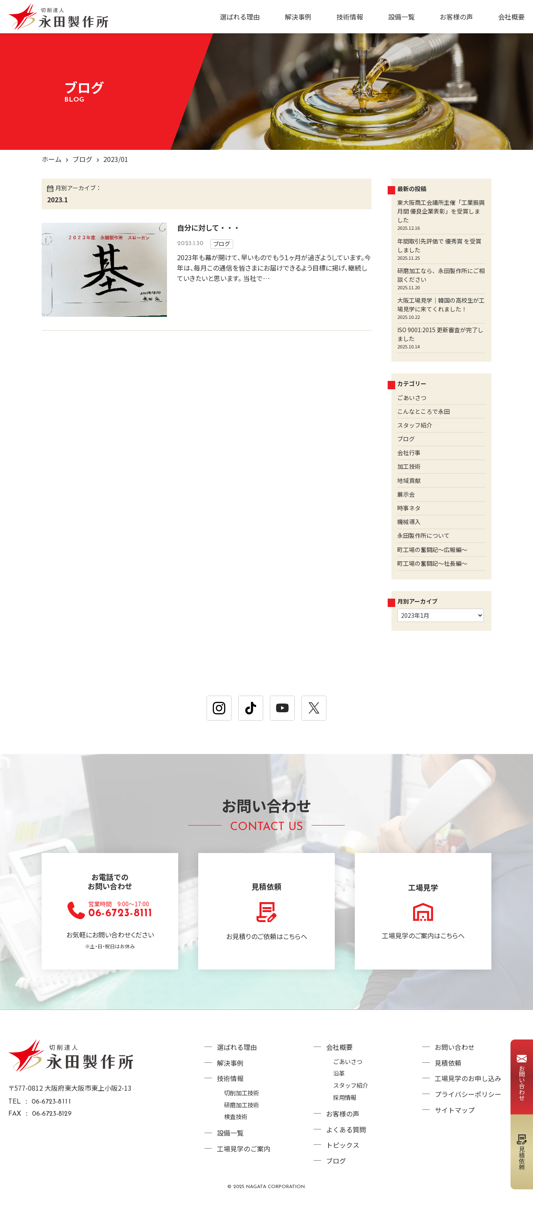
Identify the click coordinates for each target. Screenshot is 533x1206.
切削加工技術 (241, 1091)
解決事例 (298, 17)
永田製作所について (423, 535)
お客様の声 (456, 17)
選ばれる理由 (240, 17)
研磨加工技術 (241, 1103)
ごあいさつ (411, 397)
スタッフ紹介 (414, 424)
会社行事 (409, 452)
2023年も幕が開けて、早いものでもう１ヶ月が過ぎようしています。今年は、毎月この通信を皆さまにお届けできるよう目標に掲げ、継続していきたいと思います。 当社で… (274, 267)
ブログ (82, 159)
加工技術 (409, 466)
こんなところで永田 (423, 411)
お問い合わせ (455, 1047)
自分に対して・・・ (208, 227)
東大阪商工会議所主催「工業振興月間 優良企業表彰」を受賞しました (441, 211)
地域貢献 (409, 480)
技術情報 (349, 17)
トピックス (342, 1144)
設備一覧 (401, 17)
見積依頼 (448, 1063)
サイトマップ (455, 1109)
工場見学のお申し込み (468, 1078)
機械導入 (409, 521)
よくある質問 (346, 1129)
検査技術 (235, 1116)
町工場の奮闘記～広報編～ (432, 549)
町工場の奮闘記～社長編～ (432, 563)
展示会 (406, 494)
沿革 (339, 1073)
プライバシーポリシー (468, 1093)
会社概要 (511, 17)
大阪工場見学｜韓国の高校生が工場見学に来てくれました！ (441, 304)
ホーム (52, 159)
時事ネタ (409, 507)
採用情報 (344, 1097)
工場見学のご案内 (243, 1148)
